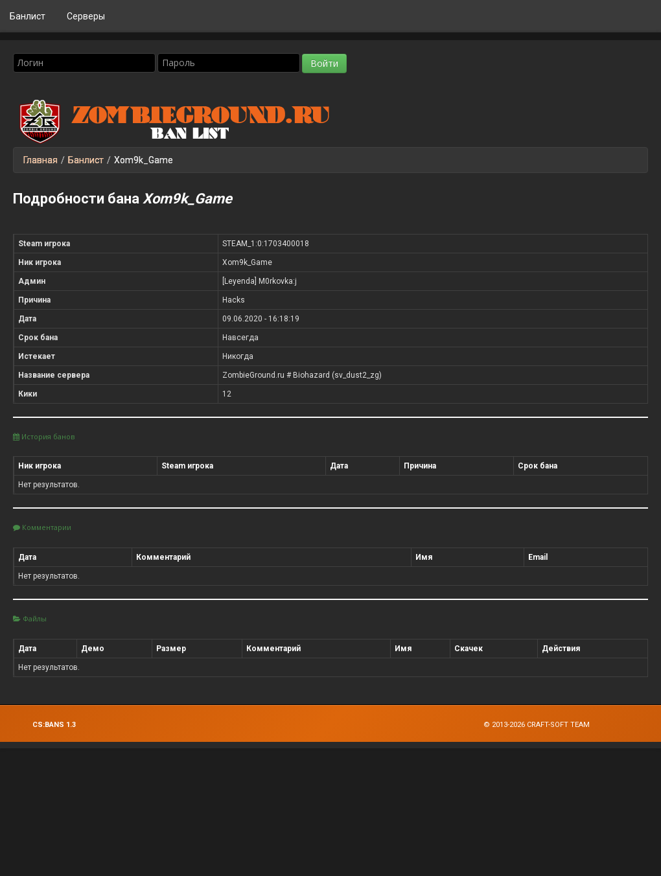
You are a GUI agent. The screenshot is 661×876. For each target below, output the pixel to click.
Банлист (27, 16)
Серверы (86, 16)
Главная (40, 160)
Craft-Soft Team (558, 724)
